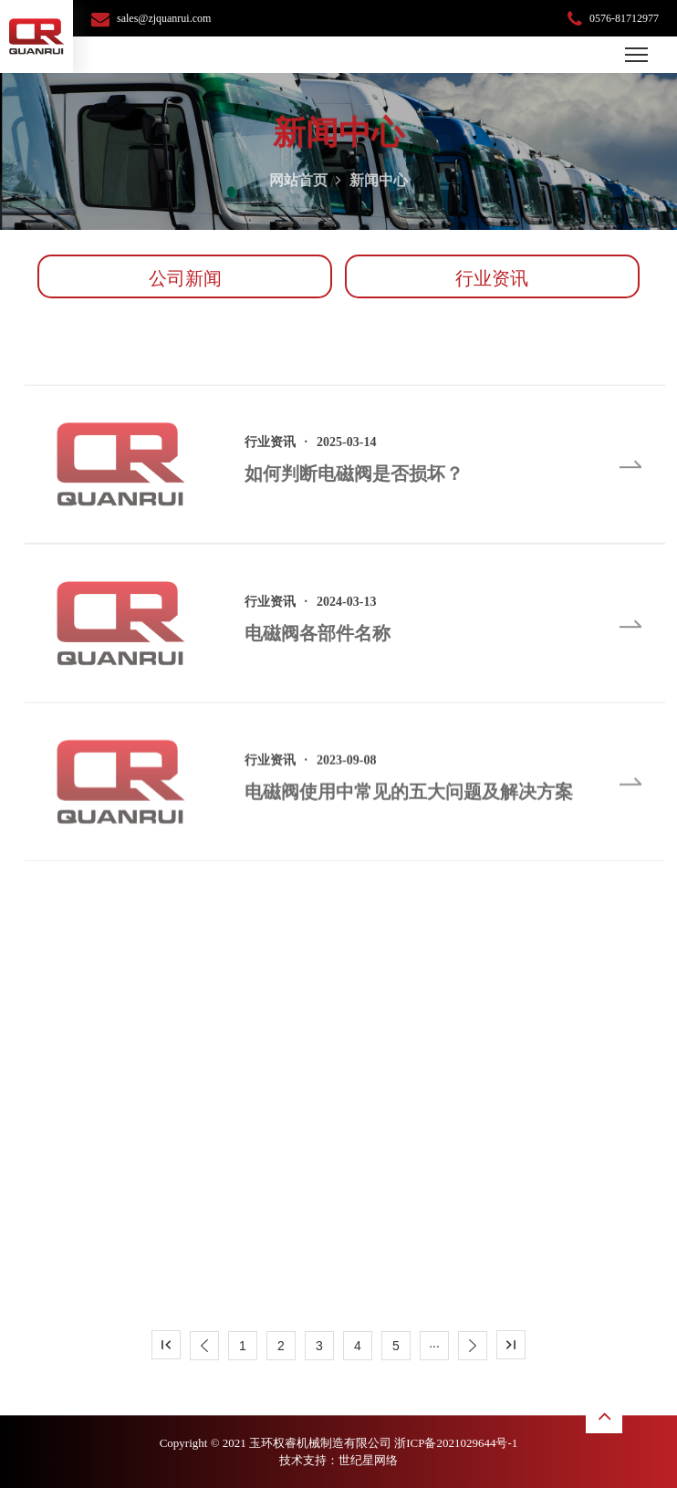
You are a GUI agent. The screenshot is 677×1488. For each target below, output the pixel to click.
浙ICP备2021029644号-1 (455, 1443)
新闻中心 (378, 186)
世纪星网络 (368, 1460)
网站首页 (298, 186)
